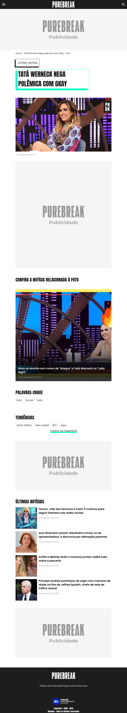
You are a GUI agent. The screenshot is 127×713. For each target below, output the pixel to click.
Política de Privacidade (51, 685)
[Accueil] (63, 4)
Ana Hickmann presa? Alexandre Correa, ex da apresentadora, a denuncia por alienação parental (73, 535)
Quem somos (70, 685)
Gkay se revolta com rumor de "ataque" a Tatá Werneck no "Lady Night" (61, 370)
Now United (42, 425)
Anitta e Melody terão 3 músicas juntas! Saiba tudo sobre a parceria (73, 558)
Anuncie (83, 685)
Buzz (19, 400)
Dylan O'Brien (24, 425)
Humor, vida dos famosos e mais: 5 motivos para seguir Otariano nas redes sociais (71, 511)
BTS (55, 425)
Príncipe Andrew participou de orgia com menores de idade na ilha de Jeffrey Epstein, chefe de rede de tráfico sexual (74, 584)
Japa (63, 425)
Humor (29, 400)
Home (18, 53)
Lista (39, 400)
